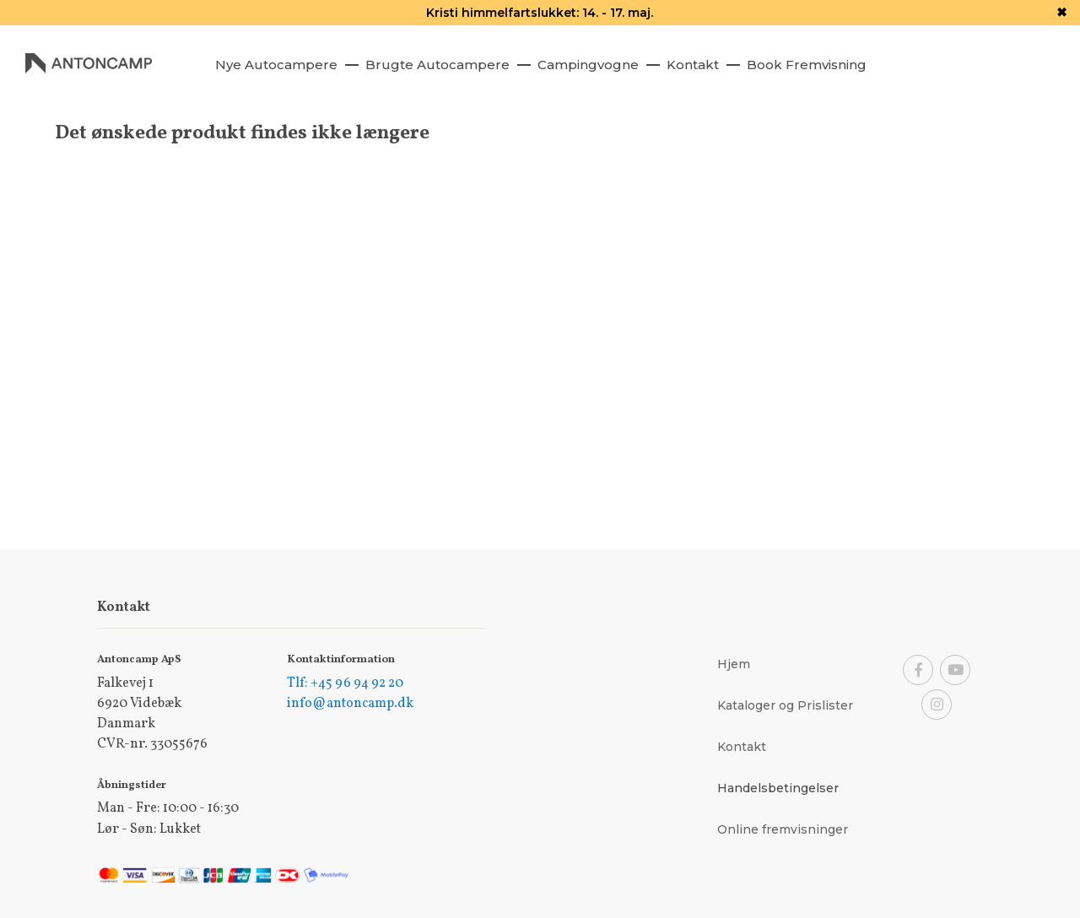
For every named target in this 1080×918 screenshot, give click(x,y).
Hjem (733, 664)
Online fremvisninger (782, 829)
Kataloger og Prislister (785, 705)
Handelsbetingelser (778, 788)
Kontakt (741, 746)
